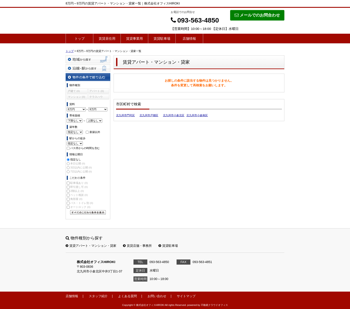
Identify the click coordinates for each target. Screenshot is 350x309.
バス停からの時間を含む (85, 148)
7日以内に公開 (81, 171)
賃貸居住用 (107, 38)
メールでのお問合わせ (257, 15)
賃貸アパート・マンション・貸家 (91, 245)
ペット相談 (79, 195)
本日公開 (77, 163)
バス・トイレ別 (81, 203)
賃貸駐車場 (162, 38)
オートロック (80, 207)
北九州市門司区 (125, 115)
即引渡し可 (79, 187)
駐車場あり (79, 183)
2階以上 (77, 191)
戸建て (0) (74, 91)
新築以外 (95, 132)
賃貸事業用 (134, 38)
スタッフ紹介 (98, 296)
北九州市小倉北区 (173, 115)
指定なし (75, 159)
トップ (80, 38)
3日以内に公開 (81, 167)
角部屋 (76, 199)
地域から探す (88, 59)
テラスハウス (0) (96, 97)
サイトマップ (186, 296)
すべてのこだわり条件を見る (88, 212)
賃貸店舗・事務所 (137, 245)
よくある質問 (127, 296)
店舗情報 (189, 38)
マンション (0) (76, 96)
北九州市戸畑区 (149, 115)
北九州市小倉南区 (197, 115)
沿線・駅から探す (88, 68)
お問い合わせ (157, 296)
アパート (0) (96, 91)
